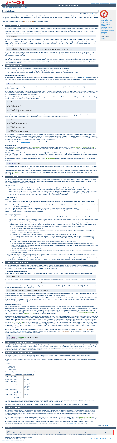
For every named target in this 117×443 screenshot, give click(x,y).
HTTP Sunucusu (11, 7)
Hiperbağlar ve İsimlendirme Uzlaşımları (20, 352)
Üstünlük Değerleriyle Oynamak (17, 262)
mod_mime (31, 356)
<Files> (93, 147)
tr (97, 13)
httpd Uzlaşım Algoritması (13, 215)
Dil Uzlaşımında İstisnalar (13, 304)
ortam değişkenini (20, 331)
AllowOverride (35, 147)
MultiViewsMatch (17, 172)
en (88, 13)
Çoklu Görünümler (10, 145)
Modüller (93, 3)
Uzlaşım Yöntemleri (105, 22)
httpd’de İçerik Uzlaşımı (106, 20)
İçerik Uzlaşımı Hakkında (107, 19)
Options (15, 148)
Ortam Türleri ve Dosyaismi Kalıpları (16, 271)
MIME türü (85, 77)
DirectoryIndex (50, 158)
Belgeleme (18, 7)
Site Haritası (113, 3)
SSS (103, 3)
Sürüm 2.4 (25, 7)
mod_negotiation (28, 21)
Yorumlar (103, 38)
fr (90, 13)
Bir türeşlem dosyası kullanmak (15, 75)
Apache (4, 7)
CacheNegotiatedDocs (85, 417)
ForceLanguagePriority (86, 312)
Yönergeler (99, 3)
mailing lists (94, 434)
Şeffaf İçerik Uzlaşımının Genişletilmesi (107, 28)
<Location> (84, 147)
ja (92, 13)
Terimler (107, 3)
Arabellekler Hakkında (106, 33)
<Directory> (76, 147)
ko (95, 13)
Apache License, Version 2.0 (9, 440)
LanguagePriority (28, 313)
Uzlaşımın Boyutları (11, 197)
